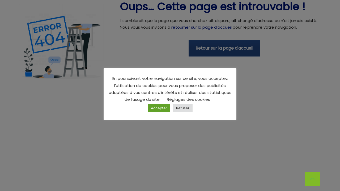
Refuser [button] (182, 108)
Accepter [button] (159, 108)
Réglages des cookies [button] (188, 99)
